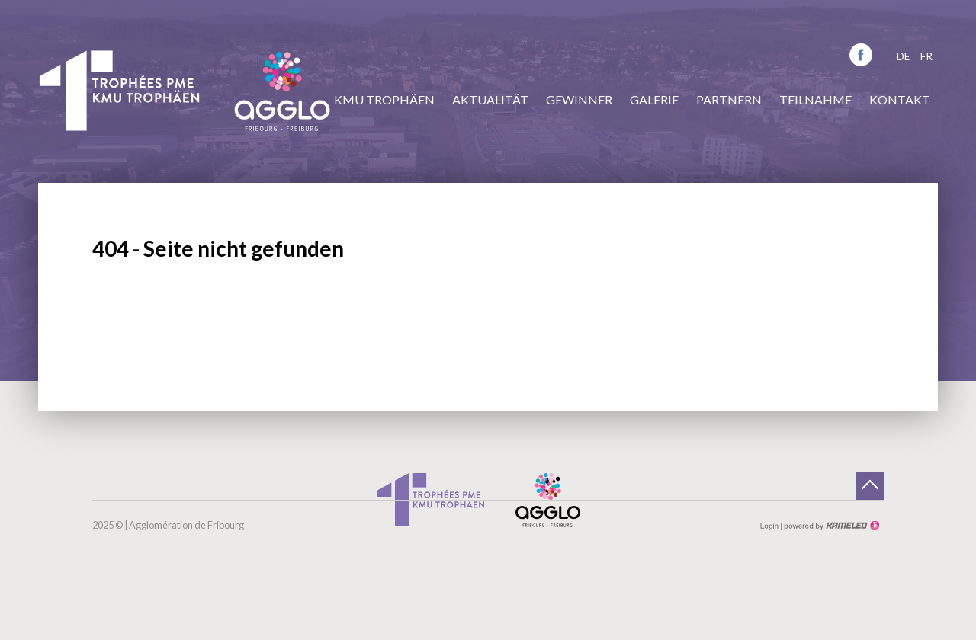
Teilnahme (815, 99)
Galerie (654, 99)
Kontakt (899, 99)
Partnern (729, 99)
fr (926, 56)
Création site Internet (830, 525)
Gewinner (579, 99)
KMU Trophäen (384, 99)
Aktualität (490, 99)
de (903, 56)
